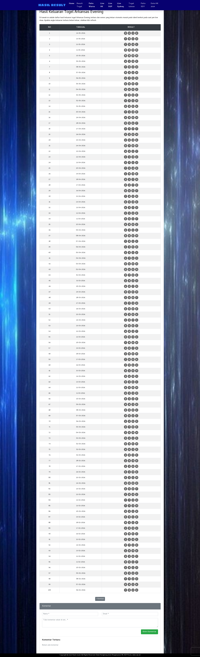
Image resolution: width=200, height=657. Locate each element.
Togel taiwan (132, 5)
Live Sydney (120, 5)
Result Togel (80, 5)
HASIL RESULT (52, 5)
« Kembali (100, 598)
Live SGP (110, 5)
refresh (93, 20)
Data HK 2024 (154, 5)
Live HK (102, 5)
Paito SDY (143, 5)
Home (71, 3)
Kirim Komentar (149, 631)
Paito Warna (92, 5)
